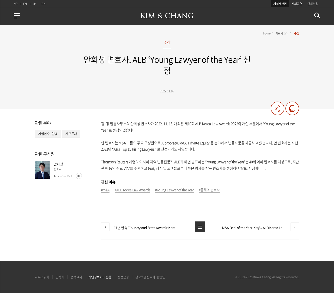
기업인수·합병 (47, 133)
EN (25, 3)
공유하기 (277, 108)
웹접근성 (123, 277)
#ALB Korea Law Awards (132, 190)
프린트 (292, 108)
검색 (317, 16)
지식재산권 (279, 3)
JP (34, 3)
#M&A (105, 190)
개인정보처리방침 (99, 277)
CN (43, 3)
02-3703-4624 (64, 176)
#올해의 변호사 (209, 190)
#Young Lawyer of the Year (174, 190)
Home (266, 33)
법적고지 (76, 277)
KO (15, 3)
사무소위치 (42, 277)
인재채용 (312, 3)
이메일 (79, 176)
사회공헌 (297, 3)
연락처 (60, 277)
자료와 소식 (282, 33)
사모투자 (71, 133)
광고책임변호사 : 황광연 (150, 277)
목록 (200, 226)
